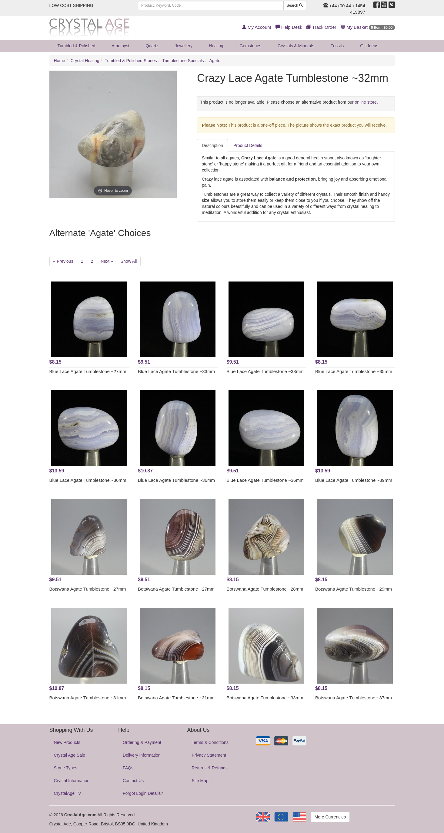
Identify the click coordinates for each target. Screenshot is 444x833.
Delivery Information (142, 755)
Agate (214, 60)
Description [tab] (212, 145)
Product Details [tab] (247, 145)
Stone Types (66, 767)
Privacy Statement (209, 755)
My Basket (368, 27)
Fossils (337, 45)
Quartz (152, 45)
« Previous (63, 261)
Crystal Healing (85, 60)
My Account (256, 27)
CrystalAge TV (67, 793)
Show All (129, 261)
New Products (67, 742)
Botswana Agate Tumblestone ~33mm (265, 697)
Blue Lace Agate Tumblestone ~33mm (176, 371)
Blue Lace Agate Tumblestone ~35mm (353, 371)
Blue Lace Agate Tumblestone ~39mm (353, 480)
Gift (369, 45)
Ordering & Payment (142, 742)
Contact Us (133, 780)
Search (295, 5)
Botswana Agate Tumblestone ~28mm (265, 588)
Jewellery (183, 45)
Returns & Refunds (210, 767)
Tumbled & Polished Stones (131, 60)
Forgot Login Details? (143, 793)
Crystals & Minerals (296, 45)
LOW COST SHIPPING (71, 5)
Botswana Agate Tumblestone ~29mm (353, 588)
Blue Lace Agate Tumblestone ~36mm (87, 480)
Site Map (200, 780)
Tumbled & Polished (76, 45)
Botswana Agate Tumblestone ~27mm (87, 588)
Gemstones (251, 45)
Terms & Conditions (210, 742)
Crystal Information (71, 780)
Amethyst (120, 45)
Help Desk (288, 27)
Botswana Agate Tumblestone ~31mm (87, 697)
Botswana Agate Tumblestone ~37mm (353, 697)
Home (59, 60)
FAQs (128, 767)
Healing (216, 45)
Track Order (321, 27)
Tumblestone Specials (183, 60)
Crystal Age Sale (69, 755)
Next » (107, 261)
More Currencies (330, 817)
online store (366, 102)
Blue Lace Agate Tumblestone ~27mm (87, 371)
